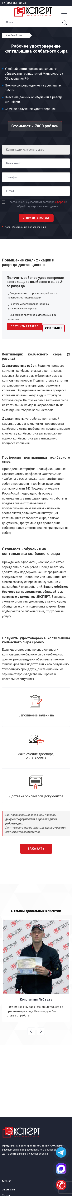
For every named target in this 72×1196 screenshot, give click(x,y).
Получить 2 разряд (25, 326)
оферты (60, 202)
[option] (36, 970)
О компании (9, 1189)
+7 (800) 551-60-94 (14, 2)
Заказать (36, 848)
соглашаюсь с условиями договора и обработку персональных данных (38, 204)
